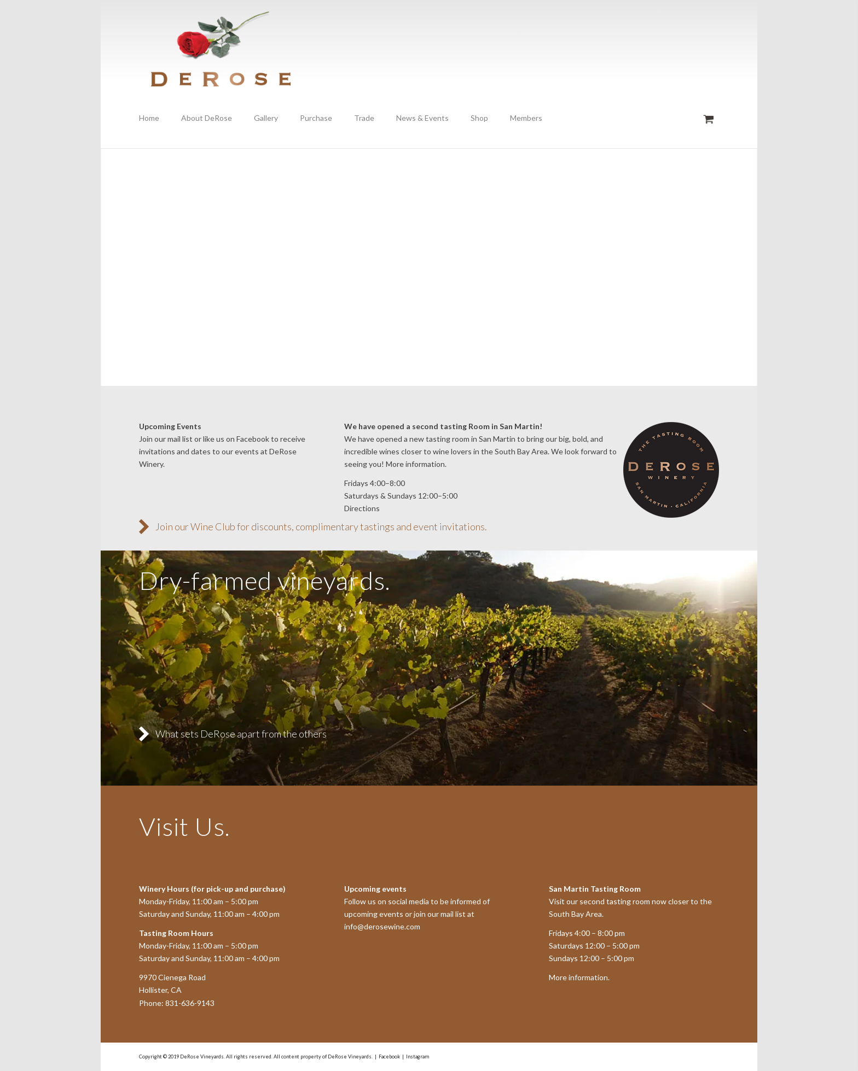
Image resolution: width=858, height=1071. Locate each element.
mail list (180, 438)
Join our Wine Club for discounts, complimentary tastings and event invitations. (321, 526)
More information (578, 977)
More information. (416, 464)
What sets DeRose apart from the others (241, 734)
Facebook (252, 438)
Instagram (417, 1057)
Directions (362, 508)
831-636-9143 (190, 1003)
